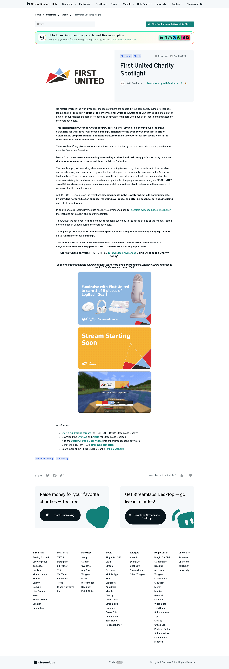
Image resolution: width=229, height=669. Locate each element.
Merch (109, 591)
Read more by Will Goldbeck (164, 83)
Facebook (62, 578)
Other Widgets (137, 574)
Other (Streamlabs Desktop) (87, 582)
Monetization (40, 574)
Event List (135, 561)
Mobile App (112, 574)
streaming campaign (102, 444)
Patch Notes (87, 591)
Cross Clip (111, 612)
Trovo (60, 582)
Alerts (95, 436)
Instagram (62, 561)
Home (38, 15)
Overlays (82, 436)
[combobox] (65, 24)
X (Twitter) (62, 566)
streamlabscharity (44, 458)
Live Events (39, 591)
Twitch (60, 570)
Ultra (108, 561)
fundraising (62, 458)
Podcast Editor (114, 625)
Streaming (51, 15)
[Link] (62, 476)
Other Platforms (65, 587)
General (158, 595)
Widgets (85, 574)
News (36, 595)
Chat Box (135, 566)
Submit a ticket (162, 633)
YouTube (61, 574)
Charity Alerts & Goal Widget (87, 440)
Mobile (36, 578)
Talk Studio (112, 620)
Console (158, 599)
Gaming (37, 587)
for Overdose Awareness (122, 252)
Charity (64, 15)
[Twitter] (48, 476)
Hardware (38, 570)
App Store (86, 570)
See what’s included (124, 39)
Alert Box (135, 557)
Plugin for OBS (114, 557)
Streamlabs (194, 4)
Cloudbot (111, 582)
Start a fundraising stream (76, 432)
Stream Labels (137, 570)
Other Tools (112, 599)
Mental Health (40, 599)
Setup (84, 557)
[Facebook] (55, 476)
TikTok (60, 557)
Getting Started (41, 557)
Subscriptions (161, 612)
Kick (59, 591)
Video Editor (112, 616)
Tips (108, 578)
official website (115, 448)
